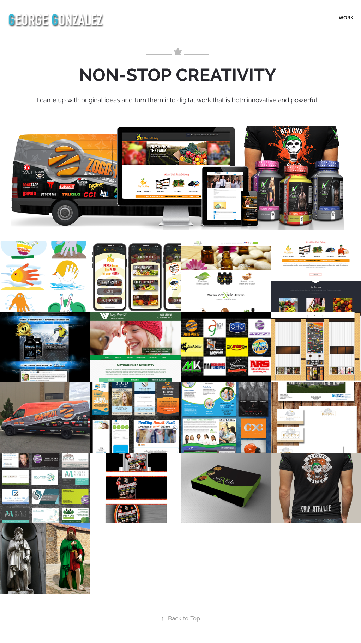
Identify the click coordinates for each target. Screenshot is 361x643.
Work (346, 17)
